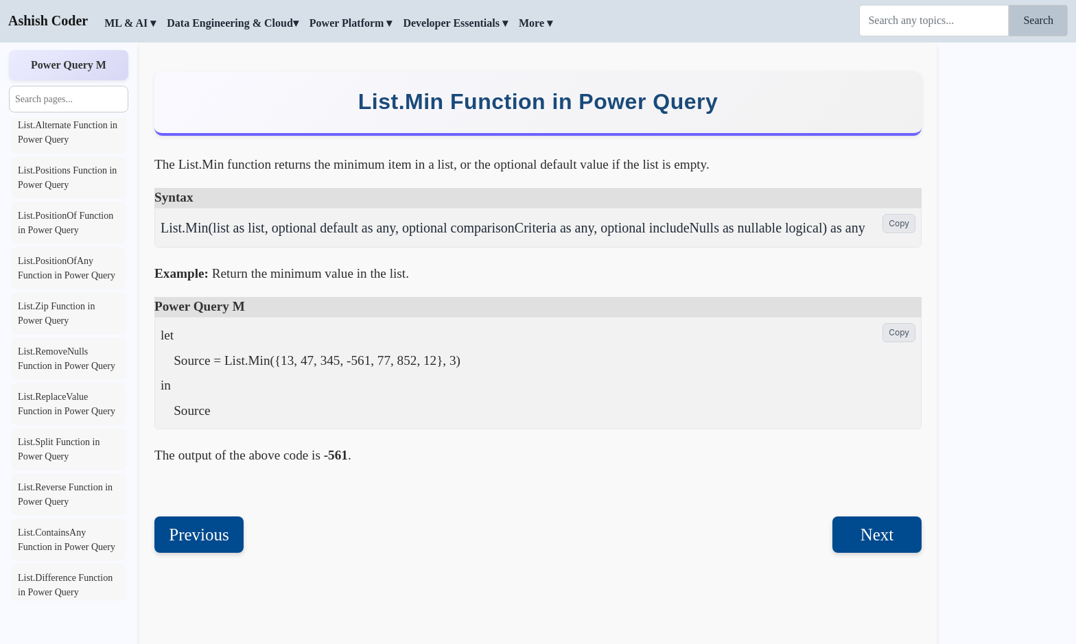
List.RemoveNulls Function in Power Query (66, 358)
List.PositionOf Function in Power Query (65, 223)
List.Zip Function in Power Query (56, 313)
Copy (899, 223)
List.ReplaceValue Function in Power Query (66, 404)
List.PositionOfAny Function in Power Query (66, 268)
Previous (199, 534)
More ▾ (535, 23)
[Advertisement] (1007, 250)
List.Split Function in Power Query (59, 449)
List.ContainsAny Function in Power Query (66, 539)
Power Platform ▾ (351, 23)
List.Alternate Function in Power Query (67, 132)
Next (877, 534)
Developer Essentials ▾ (455, 23)
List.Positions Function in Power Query (67, 177)
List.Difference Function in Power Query (65, 585)
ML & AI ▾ (130, 23)
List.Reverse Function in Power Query (65, 494)
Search (1038, 20)
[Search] (934, 20)
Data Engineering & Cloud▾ (233, 23)
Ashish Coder (48, 20)
